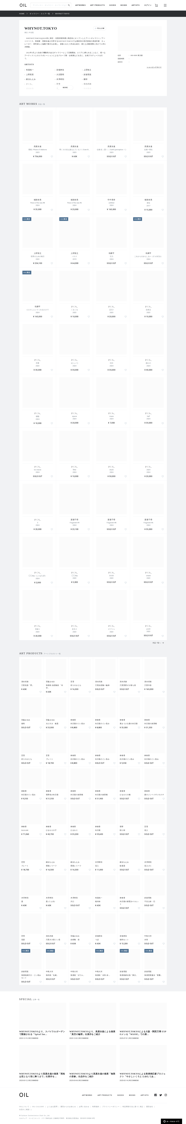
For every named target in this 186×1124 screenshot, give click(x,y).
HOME (22, 14)
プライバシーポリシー (111, 1107)
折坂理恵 (87, 75)
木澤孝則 (60, 79)
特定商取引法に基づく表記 (133, 1107)
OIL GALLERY (38, 1107)
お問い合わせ (84, 1107)
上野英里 (30, 75)
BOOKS (124, 5)
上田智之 (87, 70)
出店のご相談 (24, 1109)
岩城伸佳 (60, 70)
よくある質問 (52, 1107)
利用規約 (95, 1107)
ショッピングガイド (154, 67)
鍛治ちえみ (31, 79)
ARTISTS (136, 5)
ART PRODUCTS (97, 5)
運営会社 (149, 1107)
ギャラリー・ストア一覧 (40, 14)
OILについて (24, 1107)
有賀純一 (30, 70)
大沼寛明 (60, 75)
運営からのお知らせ (68, 1107)
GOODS (112, 5)
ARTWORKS (80, 5)
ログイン (148, 5)
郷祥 (85, 79)
